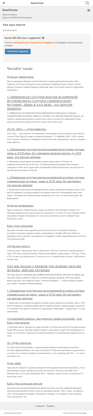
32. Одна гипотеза (19, 342)
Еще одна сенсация (20, 225)
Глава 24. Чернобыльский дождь (75, 413)
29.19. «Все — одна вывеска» (26, 129)
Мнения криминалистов (13, 413)
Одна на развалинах (20, 205)
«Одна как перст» (19, 246)
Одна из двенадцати (20, 76)
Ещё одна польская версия (24, 383)
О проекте (40, 406)
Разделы (50, 406)
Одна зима (14, 363)
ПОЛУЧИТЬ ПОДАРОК (17, 51)
